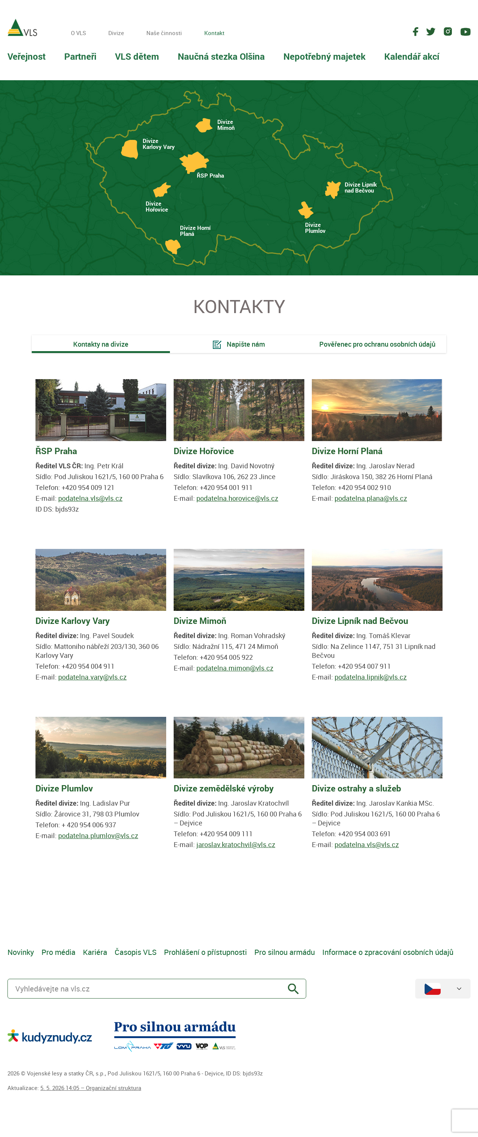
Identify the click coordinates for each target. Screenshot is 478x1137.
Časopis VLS (135, 952)
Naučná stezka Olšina (221, 56)
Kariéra (95, 952)
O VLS (78, 32)
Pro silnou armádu (284, 952)
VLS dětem (137, 56)
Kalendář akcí (412, 56)
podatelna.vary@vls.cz (92, 676)
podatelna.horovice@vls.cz (237, 498)
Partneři (80, 56)
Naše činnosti (164, 32)
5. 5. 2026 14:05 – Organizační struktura (90, 1087)
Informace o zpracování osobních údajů (387, 952)
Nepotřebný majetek (324, 56)
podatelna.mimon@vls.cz (234, 667)
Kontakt (214, 32)
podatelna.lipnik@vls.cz (371, 676)
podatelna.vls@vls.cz (90, 498)
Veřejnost (26, 56)
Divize (116, 32)
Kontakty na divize (100, 344)
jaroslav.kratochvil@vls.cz (235, 844)
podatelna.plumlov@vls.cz (98, 835)
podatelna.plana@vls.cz (371, 498)
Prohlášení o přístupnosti (205, 952)
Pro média (58, 952)
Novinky (20, 952)
